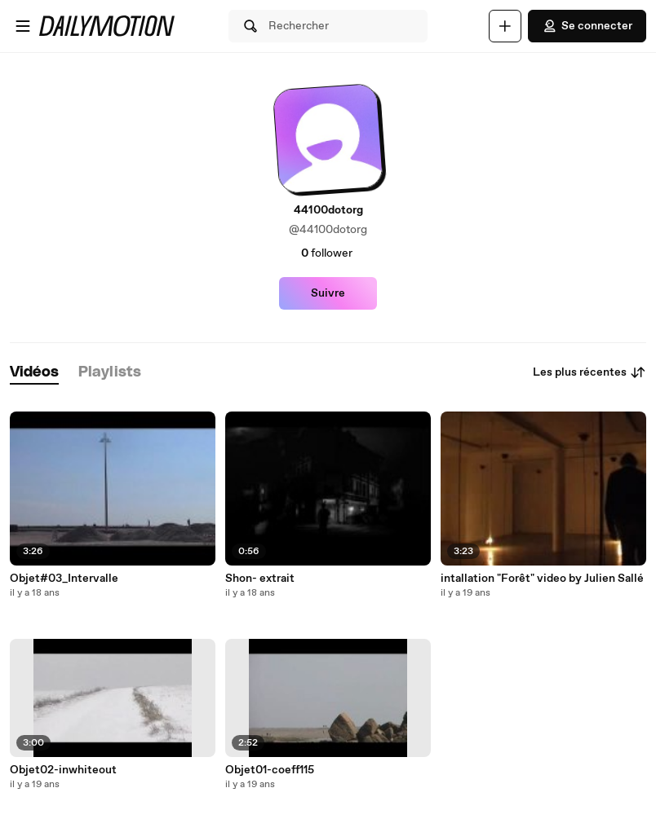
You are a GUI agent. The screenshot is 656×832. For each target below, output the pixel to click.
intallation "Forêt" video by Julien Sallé (542, 578)
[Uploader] (505, 26)
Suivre (328, 293)
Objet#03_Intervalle (64, 578)
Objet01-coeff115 (269, 770)
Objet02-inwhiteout (63, 770)
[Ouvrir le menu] (23, 26)
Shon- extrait (260, 578)
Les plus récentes (589, 372)
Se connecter (587, 26)
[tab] (34, 373)
